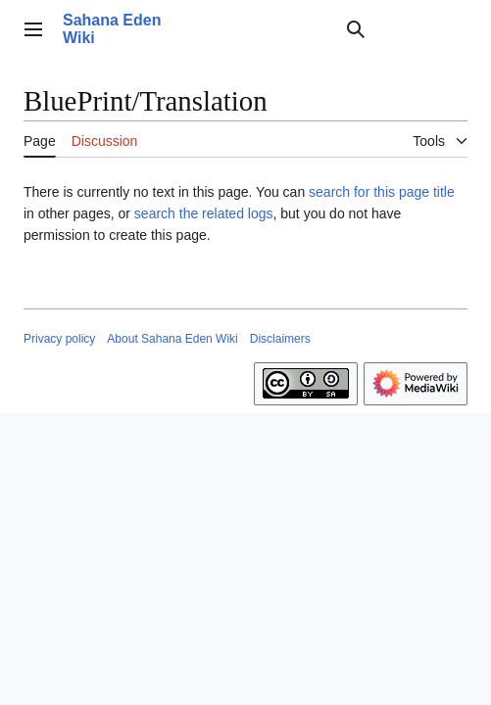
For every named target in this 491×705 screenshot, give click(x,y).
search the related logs (203, 213)
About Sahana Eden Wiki (172, 339)
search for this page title (382, 192)
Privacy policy (59, 339)
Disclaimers (280, 339)
